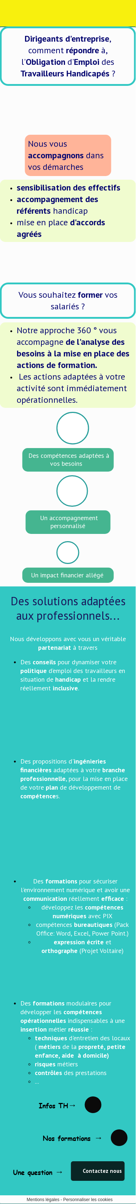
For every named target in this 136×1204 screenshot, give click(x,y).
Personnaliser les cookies (87, 1199)
